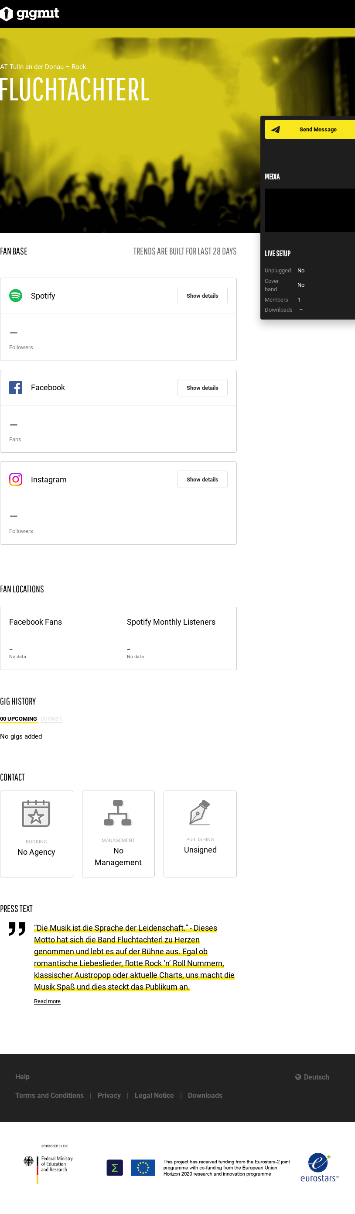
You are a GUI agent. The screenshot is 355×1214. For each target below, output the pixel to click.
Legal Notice (154, 1095)
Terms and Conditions (49, 1095)
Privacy (109, 1095)
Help (22, 1077)
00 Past (51, 718)
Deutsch (316, 1077)
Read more (47, 1001)
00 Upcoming (19, 718)
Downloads (205, 1095)
